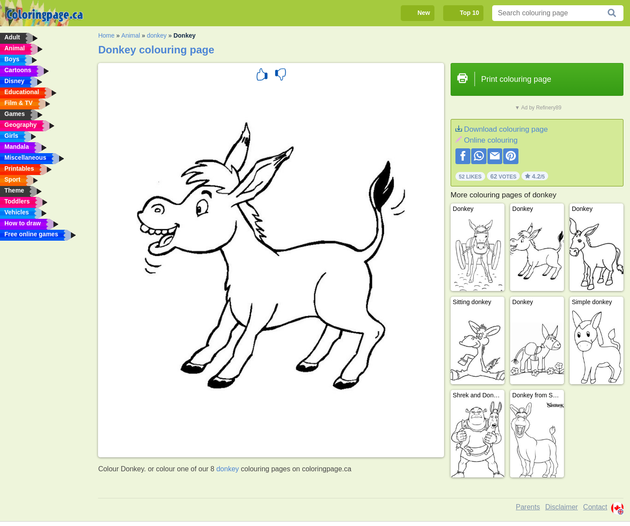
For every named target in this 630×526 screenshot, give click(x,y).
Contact (595, 507)
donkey (157, 35)
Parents (528, 507)
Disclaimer (561, 507)
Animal (130, 35)
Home (106, 35)
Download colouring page (506, 129)
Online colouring (491, 140)
